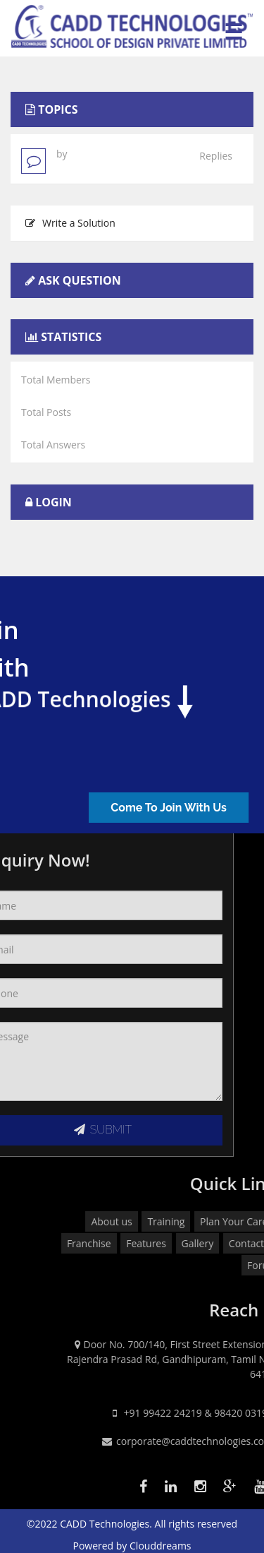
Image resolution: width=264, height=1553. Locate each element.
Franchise (196, 1243)
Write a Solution (70, 223)
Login (53, 502)
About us (219, 1221)
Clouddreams (160, 1545)
